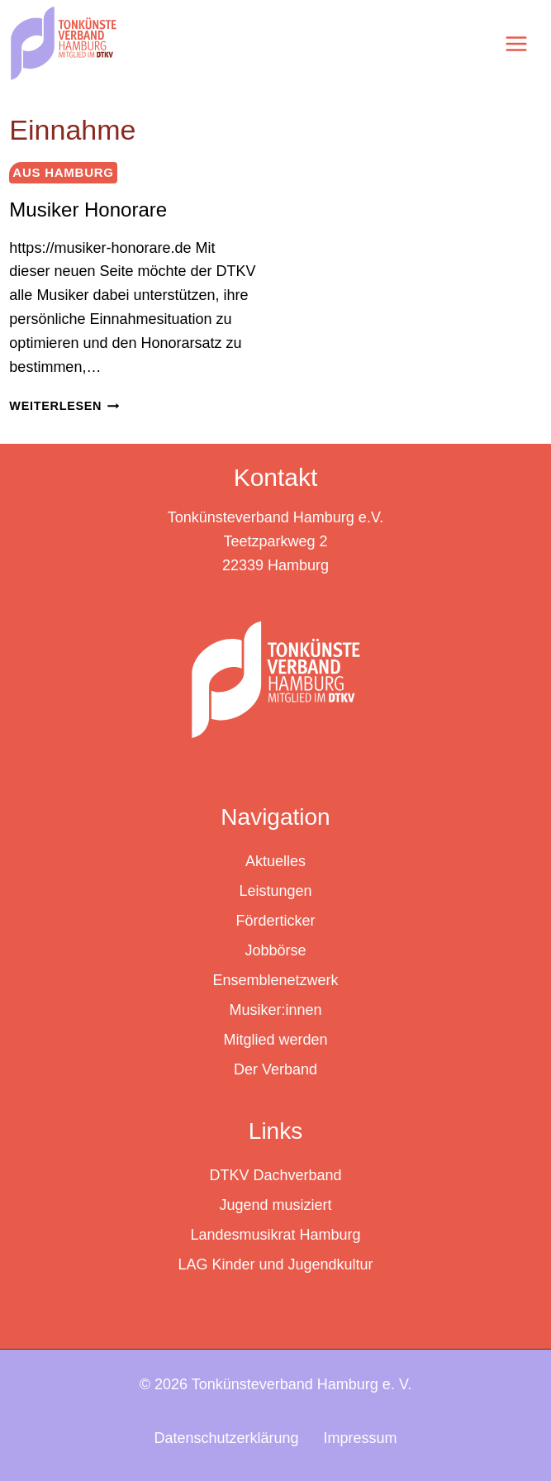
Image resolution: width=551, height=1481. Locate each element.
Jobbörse (275, 950)
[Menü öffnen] (515, 43)
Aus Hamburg (62, 172)
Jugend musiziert (275, 1205)
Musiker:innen (275, 1010)
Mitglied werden (275, 1039)
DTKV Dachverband (275, 1175)
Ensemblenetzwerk (275, 980)
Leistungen (275, 891)
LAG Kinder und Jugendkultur (275, 1264)
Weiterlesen (64, 405)
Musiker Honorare (88, 209)
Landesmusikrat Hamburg (275, 1234)
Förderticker (275, 920)
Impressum (360, 1438)
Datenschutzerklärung (226, 1438)
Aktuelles (275, 861)
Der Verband (275, 1069)
